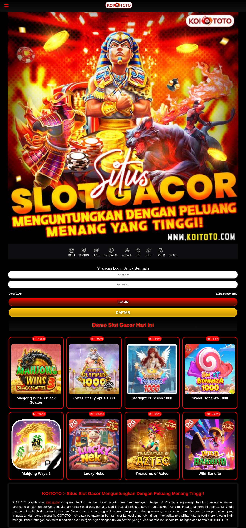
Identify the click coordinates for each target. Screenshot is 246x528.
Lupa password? (226, 293)
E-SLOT (149, 252)
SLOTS (96, 252)
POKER (161, 252)
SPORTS (84, 252)
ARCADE (127, 252)
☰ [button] (6, 6)
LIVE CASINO (111, 252)
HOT (138, 252)
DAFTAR (123, 312)
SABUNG (173, 252)
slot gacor (53, 502)
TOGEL (71, 252)
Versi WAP (15, 293)
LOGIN (123, 302)
